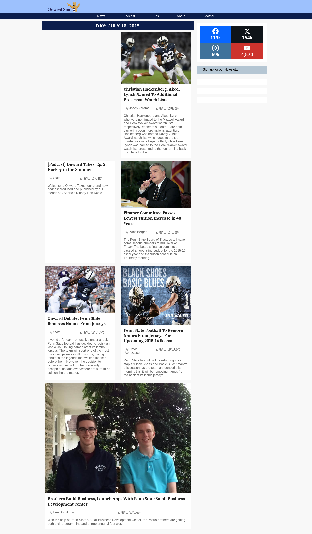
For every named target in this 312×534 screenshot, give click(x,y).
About (181, 16)
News (101, 16)
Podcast (129, 16)
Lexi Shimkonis (64, 512)
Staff (56, 178)
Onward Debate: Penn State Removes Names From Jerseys (77, 321)
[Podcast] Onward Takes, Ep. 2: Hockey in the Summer (77, 167)
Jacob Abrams (139, 108)
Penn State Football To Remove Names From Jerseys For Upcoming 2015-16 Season (153, 336)
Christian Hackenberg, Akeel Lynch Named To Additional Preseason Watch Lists (152, 94)
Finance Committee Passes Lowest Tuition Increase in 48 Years (152, 218)
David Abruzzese (132, 350)
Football (209, 16)
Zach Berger (138, 232)
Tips (156, 16)
